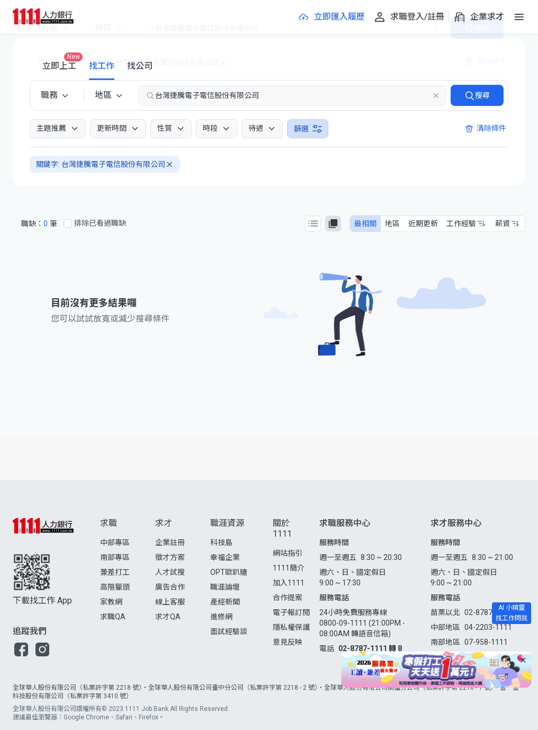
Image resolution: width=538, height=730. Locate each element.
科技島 (221, 542)
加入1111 (288, 582)
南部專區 (115, 557)
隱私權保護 (291, 627)
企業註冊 (170, 542)
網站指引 (287, 553)
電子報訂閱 (291, 612)
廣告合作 (170, 587)
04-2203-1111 (488, 627)
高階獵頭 (115, 587)
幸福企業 (225, 557)
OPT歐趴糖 (228, 572)
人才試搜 (170, 572)
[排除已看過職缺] (68, 223)
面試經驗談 (228, 631)
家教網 (111, 602)
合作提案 (287, 597)
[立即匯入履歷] (331, 17)
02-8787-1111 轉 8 (370, 648)
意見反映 (287, 642)
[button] (21, 649)
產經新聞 (225, 602)
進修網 (221, 616)
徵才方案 (170, 557)
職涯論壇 (225, 587)
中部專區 (115, 542)
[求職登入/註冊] (408, 17)
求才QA (168, 616)
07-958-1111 (486, 642)
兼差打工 (115, 572)
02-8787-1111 (488, 612)
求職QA (112, 616)
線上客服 (170, 602)
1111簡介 (288, 568)
